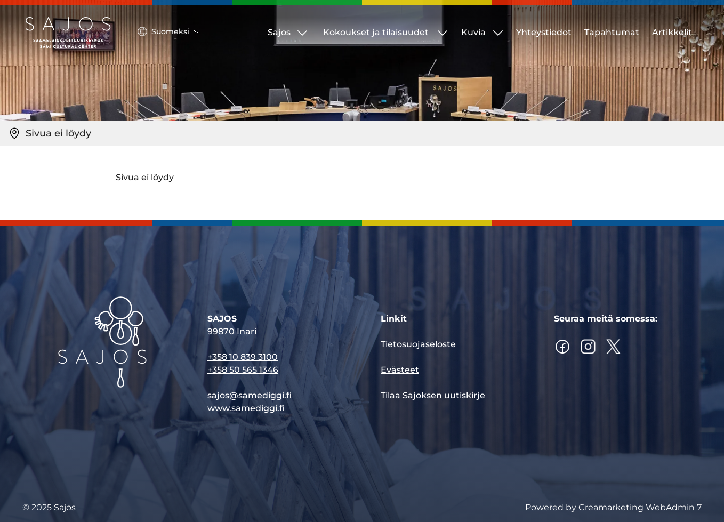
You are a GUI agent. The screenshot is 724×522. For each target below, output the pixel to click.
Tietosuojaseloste (418, 345)
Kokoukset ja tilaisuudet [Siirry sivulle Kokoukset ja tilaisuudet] (376, 32)
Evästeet (400, 370)
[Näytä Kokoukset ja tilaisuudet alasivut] (442, 32)
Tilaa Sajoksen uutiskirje (433, 396)
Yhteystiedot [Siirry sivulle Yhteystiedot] (544, 32)
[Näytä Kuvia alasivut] (498, 32)
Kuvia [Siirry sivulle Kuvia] (473, 32)
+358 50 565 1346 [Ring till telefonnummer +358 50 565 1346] (242, 370)
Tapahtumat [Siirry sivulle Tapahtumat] (611, 32)
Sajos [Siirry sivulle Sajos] (279, 32)
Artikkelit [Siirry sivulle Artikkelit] (672, 32)
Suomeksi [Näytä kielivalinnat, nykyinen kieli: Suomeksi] (168, 31)
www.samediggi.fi (246, 409)
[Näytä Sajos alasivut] (302, 32)
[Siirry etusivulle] (68, 32)
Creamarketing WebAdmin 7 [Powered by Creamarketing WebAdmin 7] (640, 507)
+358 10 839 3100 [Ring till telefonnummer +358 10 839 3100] (242, 357)
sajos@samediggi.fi (249, 396)
